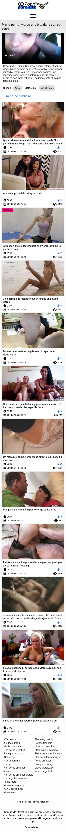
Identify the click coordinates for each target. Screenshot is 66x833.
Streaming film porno (46, 750)
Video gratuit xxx (44, 767)
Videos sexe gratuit (14, 785)
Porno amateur (43, 760)
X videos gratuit (12, 743)
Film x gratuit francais (15, 778)
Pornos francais (43, 743)
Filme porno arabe (13, 753)
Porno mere (10, 781)
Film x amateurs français (48, 753)
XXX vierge (9, 757)
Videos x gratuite (44, 771)
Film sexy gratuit (44, 739)
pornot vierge (47, 88)
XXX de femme (12, 760)
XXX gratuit (10, 739)
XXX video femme (13, 788)
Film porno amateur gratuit (18, 774)
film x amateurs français (48, 757)
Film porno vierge (44, 764)
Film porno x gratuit (14, 750)
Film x (7, 764)
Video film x (10, 792)
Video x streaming (45, 746)
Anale (17, 88)
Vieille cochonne (12, 746)
